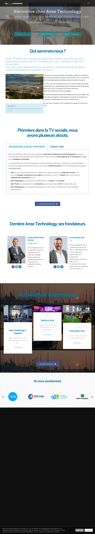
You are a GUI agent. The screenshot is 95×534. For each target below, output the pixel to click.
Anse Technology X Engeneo (18, 331)
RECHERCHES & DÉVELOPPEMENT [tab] (27, 120)
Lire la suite (17, 347)
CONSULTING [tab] (57, 120)
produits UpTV (16, 142)
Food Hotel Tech (77, 331)
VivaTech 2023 (47, 320)
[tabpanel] (47, 145)
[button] (47, 204)
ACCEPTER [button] (89, 530)
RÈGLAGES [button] (79, 530)
